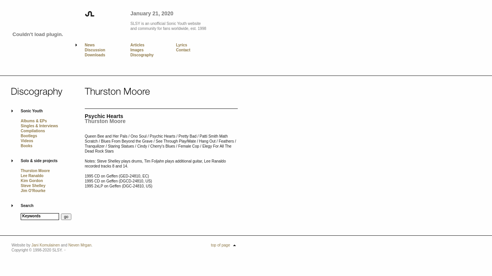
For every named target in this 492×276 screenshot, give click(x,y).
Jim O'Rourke (33, 191)
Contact (183, 50)
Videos (27, 141)
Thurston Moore (35, 171)
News (90, 45)
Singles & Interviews (39, 126)
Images (136, 50)
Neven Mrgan (79, 245)
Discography (142, 55)
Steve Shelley (33, 186)
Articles (137, 45)
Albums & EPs (34, 121)
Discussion (95, 50)
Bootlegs (29, 136)
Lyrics (181, 45)
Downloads (95, 55)
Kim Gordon (32, 181)
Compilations (33, 131)
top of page (220, 245)
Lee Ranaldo (32, 176)
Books (27, 146)
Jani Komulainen (45, 245)
